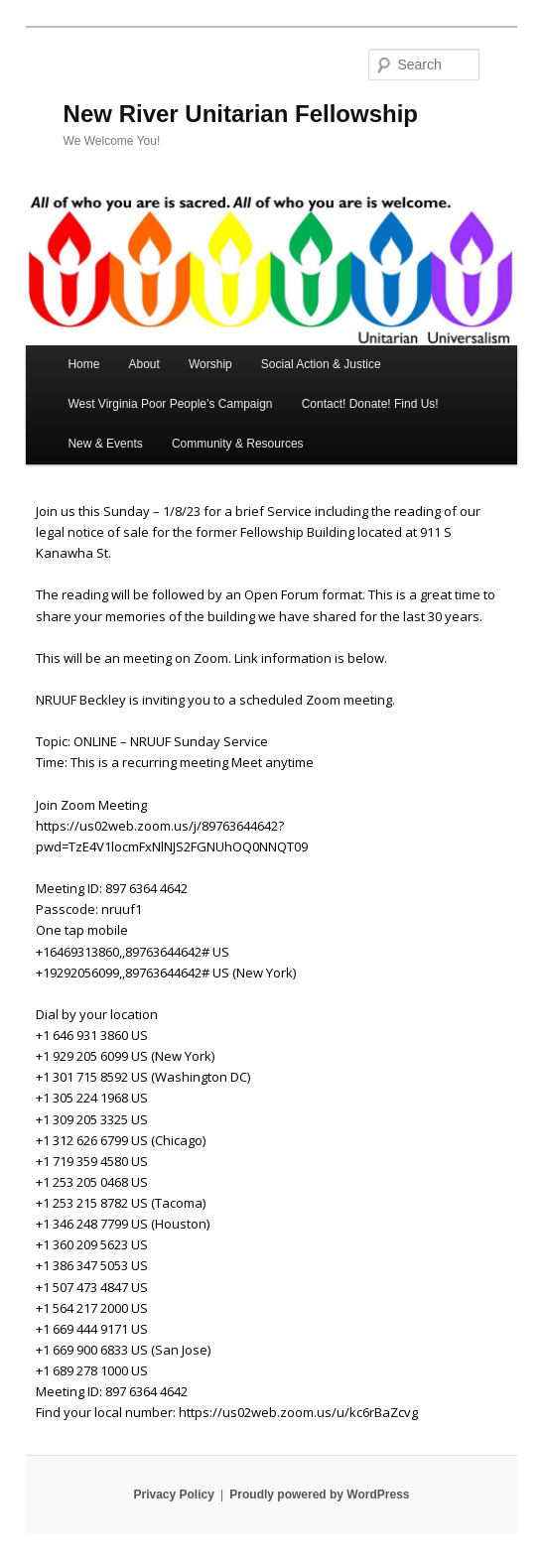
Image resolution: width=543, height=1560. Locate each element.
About (144, 364)
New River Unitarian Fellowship (241, 113)
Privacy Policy (173, 1494)
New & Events (105, 444)
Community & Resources (238, 444)
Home (83, 364)
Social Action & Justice (321, 364)
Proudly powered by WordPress (319, 1494)
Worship (210, 364)
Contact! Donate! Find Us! (370, 404)
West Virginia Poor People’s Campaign (170, 404)
